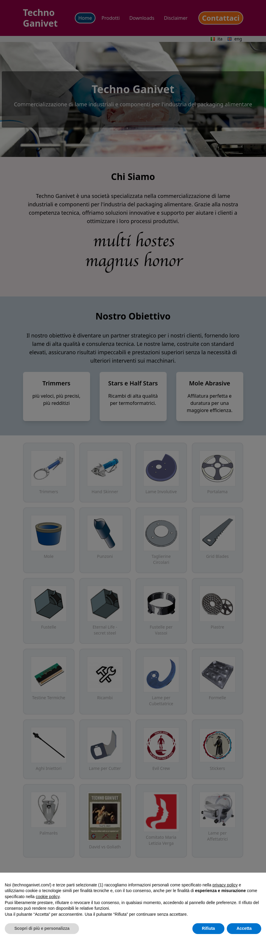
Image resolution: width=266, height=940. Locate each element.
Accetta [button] (244, 928)
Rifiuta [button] (208, 928)
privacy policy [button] (225, 885)
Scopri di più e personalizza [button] (41, 928)
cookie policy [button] (48, 896)
